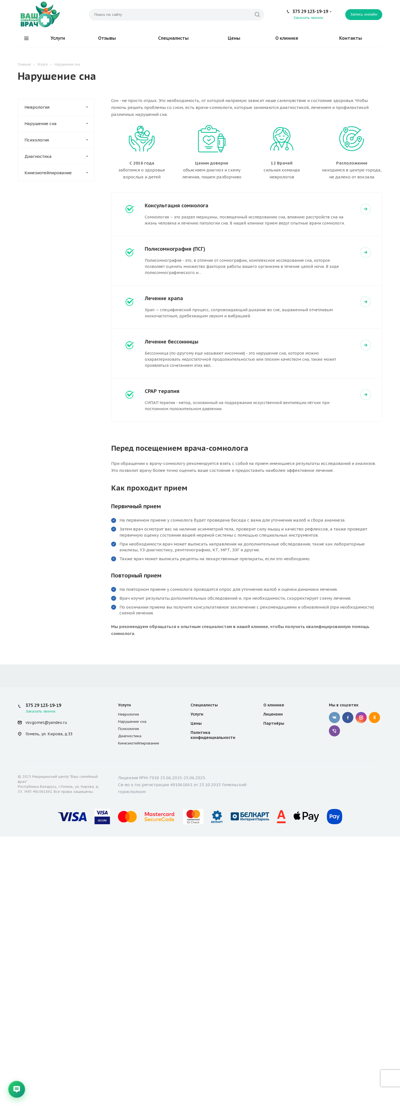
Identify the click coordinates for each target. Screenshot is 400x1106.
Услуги (58, 38)
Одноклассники (374, 717)
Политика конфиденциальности (213, 735)
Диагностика (59, 156)
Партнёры (273, 723)
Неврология (59, 107)
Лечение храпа (164, 298)
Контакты (350, 38)
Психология (59, 140)
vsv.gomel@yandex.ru (46, 722)
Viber (334, 730)
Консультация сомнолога (176, 205)
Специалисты (173, 38)
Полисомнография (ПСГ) (175, 249)
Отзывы (107, 38)
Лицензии (273, 714)
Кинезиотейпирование (59, 173)
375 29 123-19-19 (310, 11)
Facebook (347, 717)
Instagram (361, 717)
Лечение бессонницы (171, 341)
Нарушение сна (59, 124)
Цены (234, 38)
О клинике (286, 38)
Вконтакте (334, 717)
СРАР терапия (162, 391)
